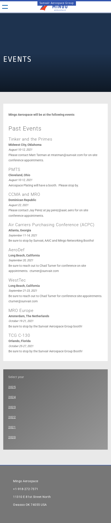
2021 (12, 427)
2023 (12, 407)
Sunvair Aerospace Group (57, 3)
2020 (12, 437)
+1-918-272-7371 (25, 489)
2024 (12, 397)
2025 (12, 387)
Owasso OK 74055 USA (30, 504)
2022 (12, 417)
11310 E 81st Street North (32, 497)
